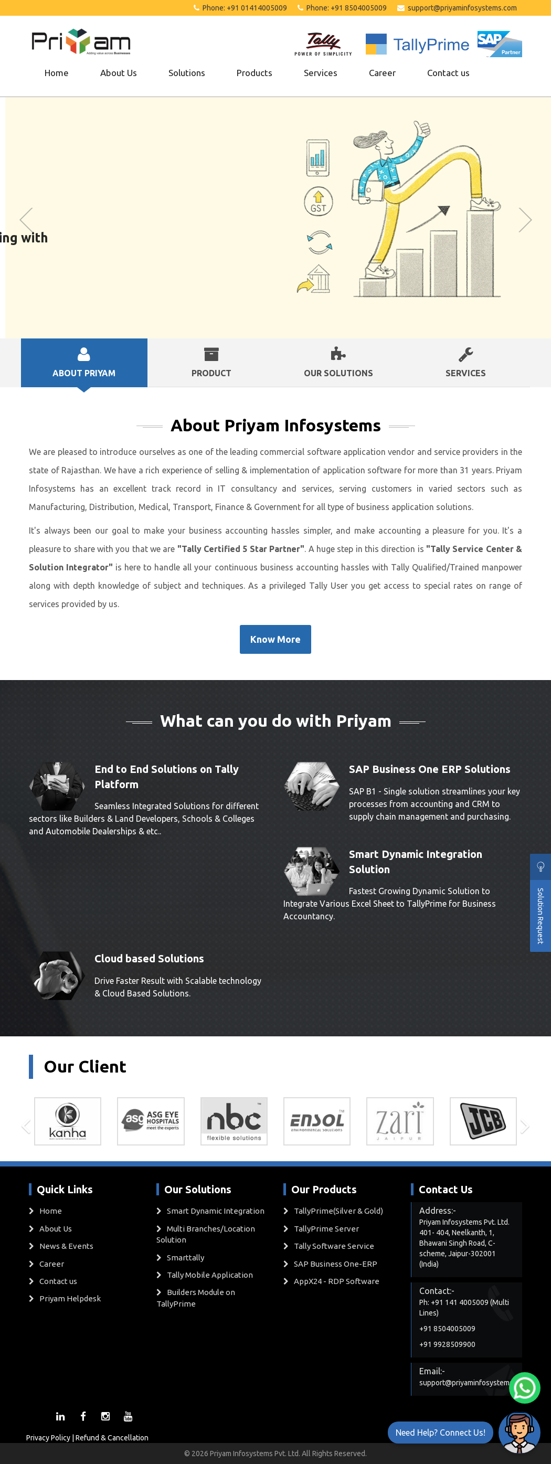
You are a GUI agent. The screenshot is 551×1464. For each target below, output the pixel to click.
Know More (275, 639)
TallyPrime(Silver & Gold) (338, 1210)
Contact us (448, 73)
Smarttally (185, 1257)
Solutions (186, 73)
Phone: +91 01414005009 (240, 8)
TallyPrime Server (326, 1228)
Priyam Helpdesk (70, 1298)
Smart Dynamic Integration (215, 1210)
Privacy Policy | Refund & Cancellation (87, 1438)
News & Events (66, 1246)
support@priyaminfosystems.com (457, 8)
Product (212, 362)
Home (57, 73)
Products (254, 73)
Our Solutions (339, 362)
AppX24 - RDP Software (336, 1281)
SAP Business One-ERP (335, 1263)
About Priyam (84, 362)
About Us (118, 73)
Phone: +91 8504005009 (342, 8)
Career (382, 73)
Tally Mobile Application (210, 1274)
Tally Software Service (334, 1246)
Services (320, 73)
